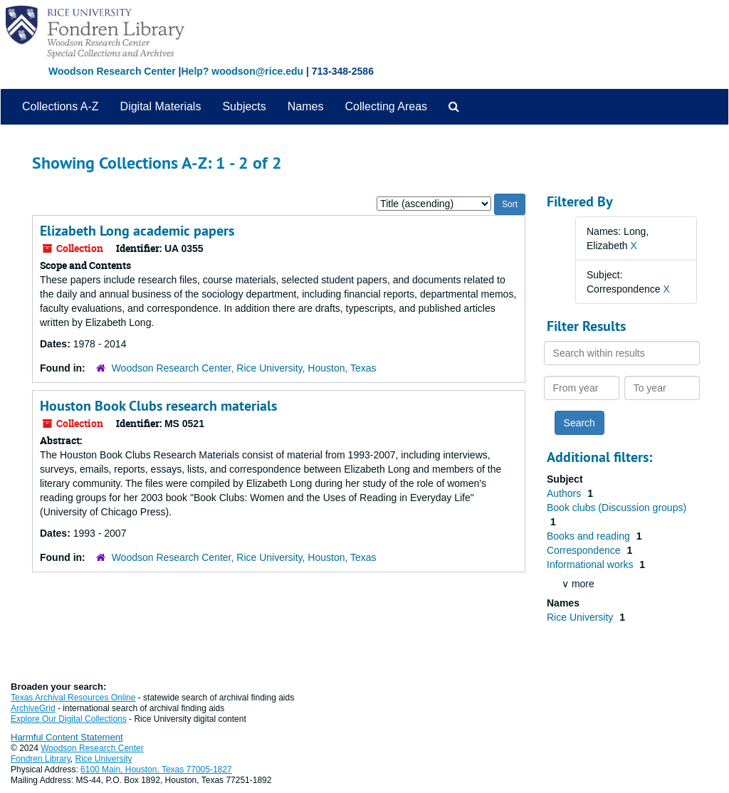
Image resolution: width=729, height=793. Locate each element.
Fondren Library (40, 759)
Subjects (244, 106)
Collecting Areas (386, 106)
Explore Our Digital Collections (69, 719)
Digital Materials (160, 106)
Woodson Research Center (112, 71)
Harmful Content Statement (67, 737)
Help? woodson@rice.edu (242, 71)
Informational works (591, 564)
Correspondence (585, 550)
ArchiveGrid (33, 708)
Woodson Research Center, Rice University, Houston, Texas (244, 368)
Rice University (581, 617)
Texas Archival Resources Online (73, 698)
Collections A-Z (60, 106)
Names (306, 106)
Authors (565, 493)
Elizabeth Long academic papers (137, 230)
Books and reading (590, 536)
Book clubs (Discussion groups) (616, 507)
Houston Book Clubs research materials (158, 406)
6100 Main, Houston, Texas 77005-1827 (156, 769)
